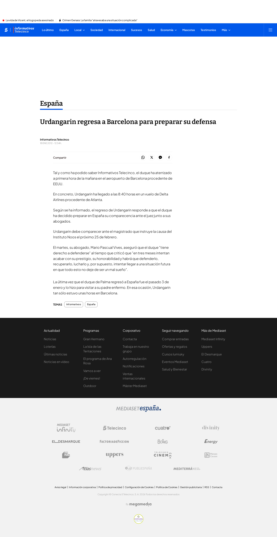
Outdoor (89, 386)
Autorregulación (134, 359)
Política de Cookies (166, 487)
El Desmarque (211, 354)
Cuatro (206, 362)
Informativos (73, 304)
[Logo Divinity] (211, 428)
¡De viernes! (91, 378)
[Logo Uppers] (114, 455)
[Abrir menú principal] (270, 30)
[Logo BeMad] (66, 455)
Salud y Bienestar (174, 369)
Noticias (50, 339)
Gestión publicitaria (191, 487)
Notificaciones (133, 366)
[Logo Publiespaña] (138, 468)
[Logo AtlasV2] (90, 468)
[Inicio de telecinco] (6, 30)
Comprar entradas (175, 339)
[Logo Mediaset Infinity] (66, 428)
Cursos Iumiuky (173, 354)
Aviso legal (60, 487)
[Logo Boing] (163, 441)
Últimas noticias (55, 354)
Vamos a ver (92, 371)
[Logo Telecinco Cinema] (163, 455)
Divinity (206, 369)
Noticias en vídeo (56, 362)
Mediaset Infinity (213, 339)
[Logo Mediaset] (138, 411)
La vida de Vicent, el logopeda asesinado (30, 20)
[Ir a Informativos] (23, 30)
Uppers (206, 346)
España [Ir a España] (51, 103)
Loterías (50, 346)
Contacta (130, 339)
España (91, 304)
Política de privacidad (110, 487)
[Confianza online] (138, 522)
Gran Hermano (93, 339)
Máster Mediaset (135, 386)
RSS (206, 487)
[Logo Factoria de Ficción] (114, 441)
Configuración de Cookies (139, 487)
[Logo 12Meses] (210, 455)
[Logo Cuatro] (162, 428)
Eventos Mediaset (175, 362)
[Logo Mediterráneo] (186, 468)
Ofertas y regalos (174, 346)
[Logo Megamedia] (140, 504)
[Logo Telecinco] (114, 428)
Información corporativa (82, 487)
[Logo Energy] (211, 441)
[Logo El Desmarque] (66, 441)
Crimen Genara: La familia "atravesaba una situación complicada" (99, 20)
